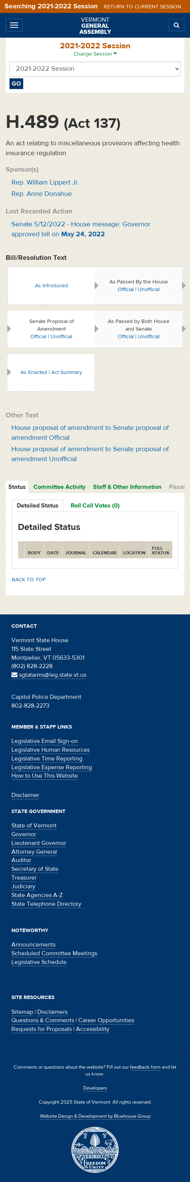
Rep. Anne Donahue (41, 193)
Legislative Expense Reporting (51, 767)
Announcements (33, 944)
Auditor (21, 860)
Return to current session (142, 6)
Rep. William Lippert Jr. (45, 182)
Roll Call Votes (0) (95, 505)
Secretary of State (35, 869)
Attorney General (34, 852)
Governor (23, 834)
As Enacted (34, 372)
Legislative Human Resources (50, 750)
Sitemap (22, 1012)
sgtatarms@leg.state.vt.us (48, 675)
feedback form (145, 1067)
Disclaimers (52, 1012)
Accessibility (92, 1029)
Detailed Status (38, 505)
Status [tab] (17, 487)
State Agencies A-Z (37, 895)
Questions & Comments (42, 1020)
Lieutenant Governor (38, 843)
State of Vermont (34, 825)
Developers (95, 1088)
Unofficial (149, 289)
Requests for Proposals (41, 1029)
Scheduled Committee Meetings (54, 953)
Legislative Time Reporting (46, 758)
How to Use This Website (44, 776)
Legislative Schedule (38, 962)
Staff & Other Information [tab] (127, 487)
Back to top (29, 579)
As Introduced (51, 285)
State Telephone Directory (46, 904)
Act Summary (66, 372)
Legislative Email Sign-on (44, 741)
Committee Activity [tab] (59, 487)
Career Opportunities (106, 1020)
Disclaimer (25, 795)
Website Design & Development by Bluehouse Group (95, 1116)
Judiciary (23, 886)
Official (126, 289)
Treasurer (23, 877)
